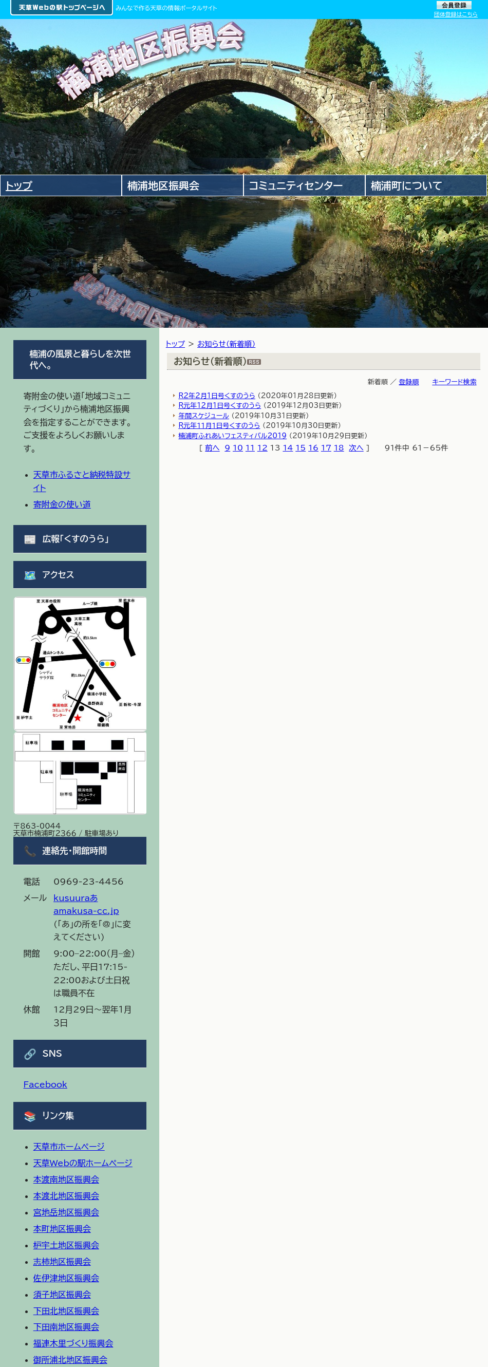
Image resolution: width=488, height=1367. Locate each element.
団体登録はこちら (456, 14)
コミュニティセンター (296, 185)
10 (238, 448)
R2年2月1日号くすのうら (216, 395)
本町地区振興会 (62, 1229)
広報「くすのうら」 (76, 538)
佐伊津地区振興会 (66, 1278)
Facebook (45, 1084)
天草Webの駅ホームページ (83, 1163)
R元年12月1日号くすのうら (219, 405)
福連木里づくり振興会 (73, 1343)
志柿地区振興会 (62, 1262)
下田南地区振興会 (66, 1327)
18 (339, 448)
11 (250, 448)
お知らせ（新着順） (226, 344)
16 (313, 448)
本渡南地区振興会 (66, 1179)
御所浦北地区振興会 (70, 1360)
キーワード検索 (454, 382)
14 (288, 448)
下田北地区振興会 (66, 1311)
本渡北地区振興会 (66, 1196)
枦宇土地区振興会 (66, 1245)
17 (326, 448)
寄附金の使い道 (62, 504)
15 (300, 448)
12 (262, 448)
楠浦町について (407, 185)
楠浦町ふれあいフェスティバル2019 (232, 436)
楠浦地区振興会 (163, 185)
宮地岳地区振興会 (66, 1212)
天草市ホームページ (69, 1147)
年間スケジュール (203, 416)
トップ (175, 344)
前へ (212, 448)
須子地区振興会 (62, 1294)
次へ (356, 448)
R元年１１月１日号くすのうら (219, 425)
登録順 (409, 382)
